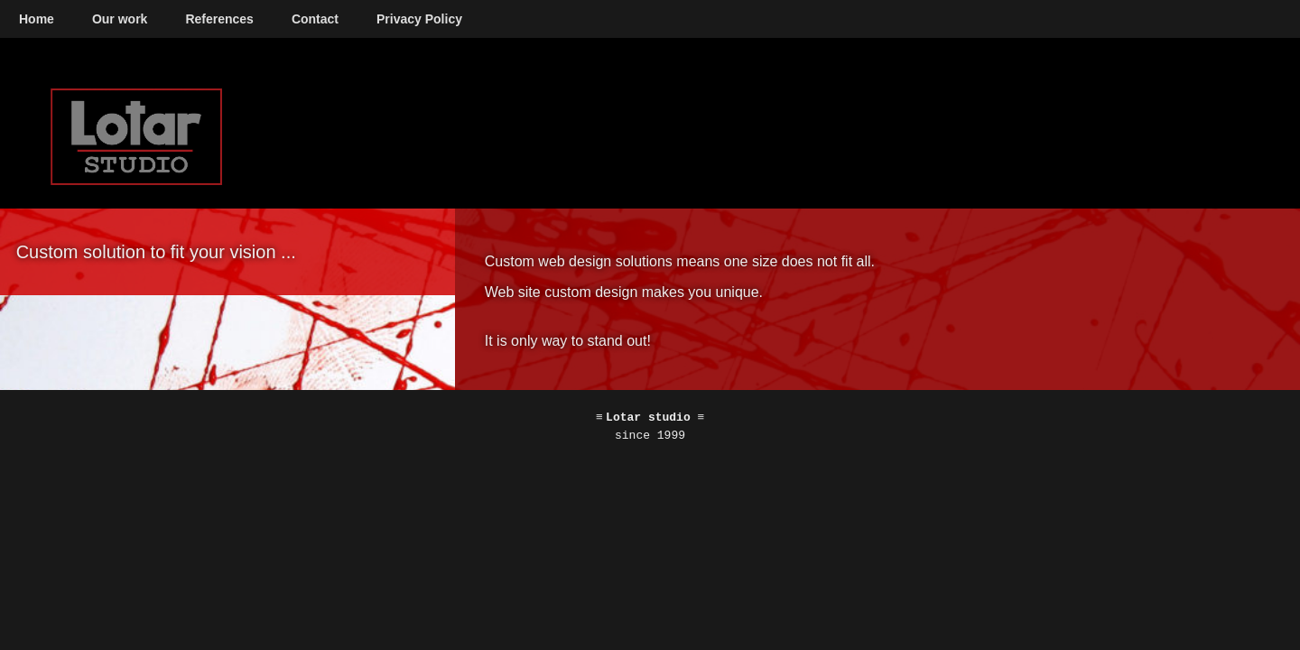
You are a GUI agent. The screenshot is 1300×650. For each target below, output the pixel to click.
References (219, 19)
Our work (119, 19)
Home (36, 19)
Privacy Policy (419, 19)
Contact (315, 19)
